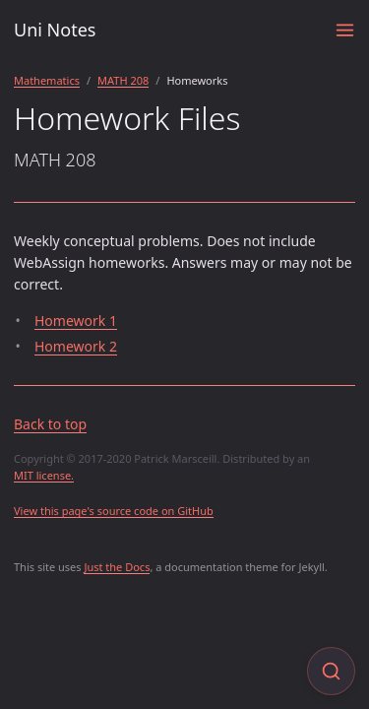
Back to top (50, 424)
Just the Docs (117, 566)
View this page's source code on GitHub (114, 510)
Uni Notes (54, 29)
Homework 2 (75, 346)
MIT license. (44, 475)
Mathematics (47, 80)
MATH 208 (123, 80)
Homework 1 (75, 320)
